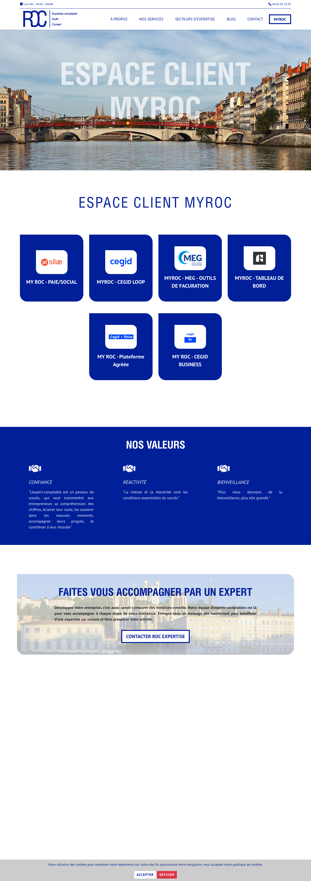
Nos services (151, 19)
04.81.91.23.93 (279, 4)
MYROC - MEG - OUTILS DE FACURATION (190, 271)
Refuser (166, 874)
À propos (118, 19)
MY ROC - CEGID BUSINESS (190, 354)
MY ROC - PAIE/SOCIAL (51, 271)
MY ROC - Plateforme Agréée (121, 354)
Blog (231, 19)
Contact (255, 19)
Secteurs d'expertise (195, 19)
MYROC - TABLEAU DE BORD (259, 272)
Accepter (145, 874)
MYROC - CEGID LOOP (121, 271)
